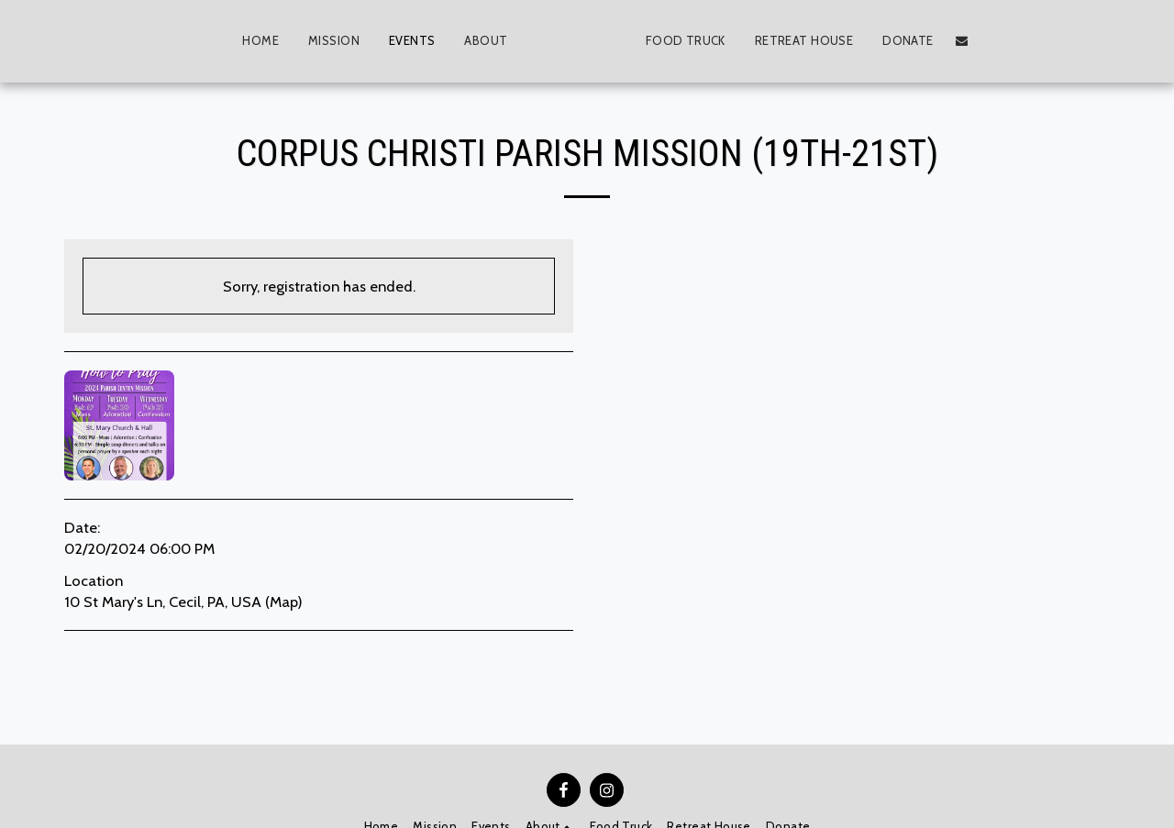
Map (283, 601)
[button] (460, 41)
